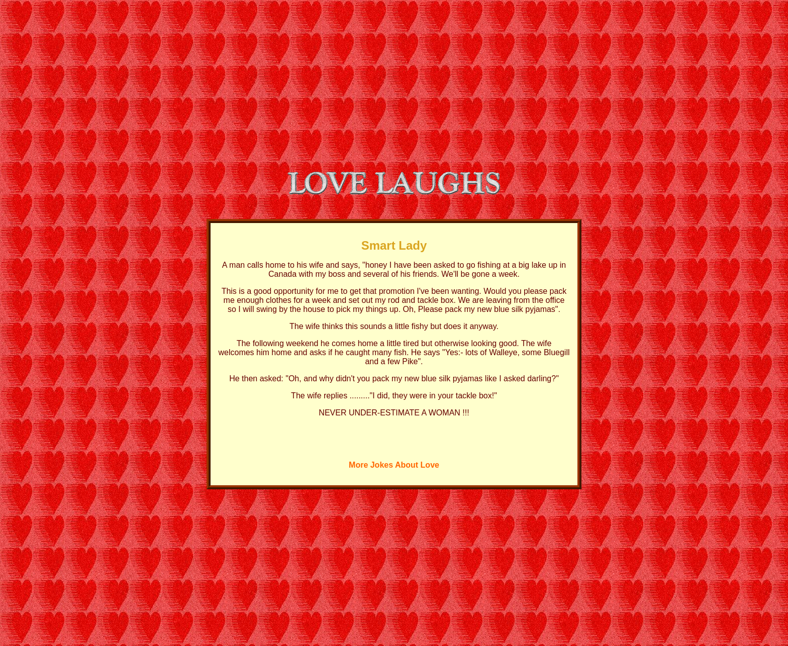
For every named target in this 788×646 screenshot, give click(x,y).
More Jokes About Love (394, 465)
